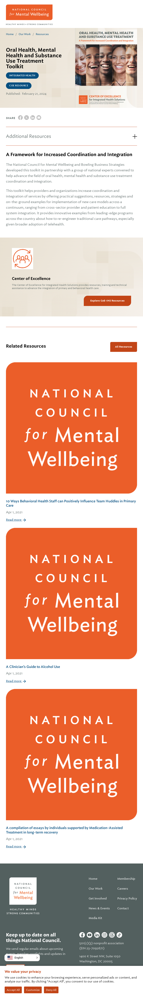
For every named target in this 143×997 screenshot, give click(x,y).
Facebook (82, 935)
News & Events (99, 908)
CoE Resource (18, 85)
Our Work (25, 34)
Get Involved (98, 898)
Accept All (13, 990)
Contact (123, 908)
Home (10, 34)
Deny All (51, 990)
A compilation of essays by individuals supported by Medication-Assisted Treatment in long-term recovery (71, 834)
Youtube (89, 935)
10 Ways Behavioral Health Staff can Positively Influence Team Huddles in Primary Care (71, 507)
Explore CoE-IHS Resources (107, 300)
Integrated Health (22, 75)
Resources (42, 34)
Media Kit (95, 918)
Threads (112, 935)
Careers (122, 889)
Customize (33, 990)
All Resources (123, 346)
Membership (126, 879)
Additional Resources (28, 136)
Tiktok (119, 935)
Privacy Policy (127, 898)
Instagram (104, 935)
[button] (22, 957)
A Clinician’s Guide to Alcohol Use (71, 670)
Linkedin (97, 935)
